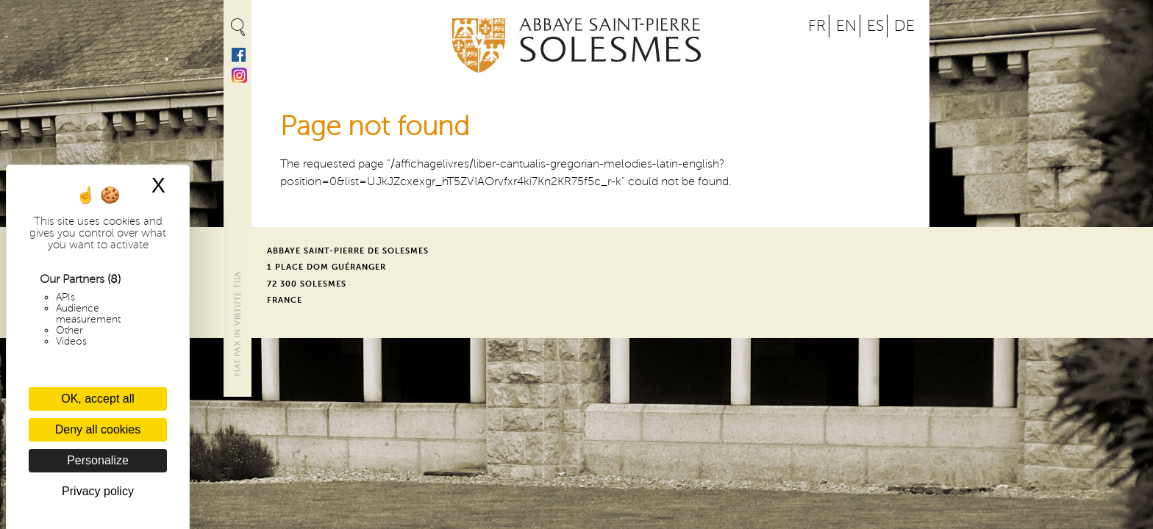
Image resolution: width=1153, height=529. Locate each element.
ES (875, 26)
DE (904, 26)
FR (817, 26)
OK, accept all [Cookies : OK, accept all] (98, 398)
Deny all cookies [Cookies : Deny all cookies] (98, 429)
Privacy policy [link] (98, 491)
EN (846, 26)
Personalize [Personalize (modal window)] (98, 460)
